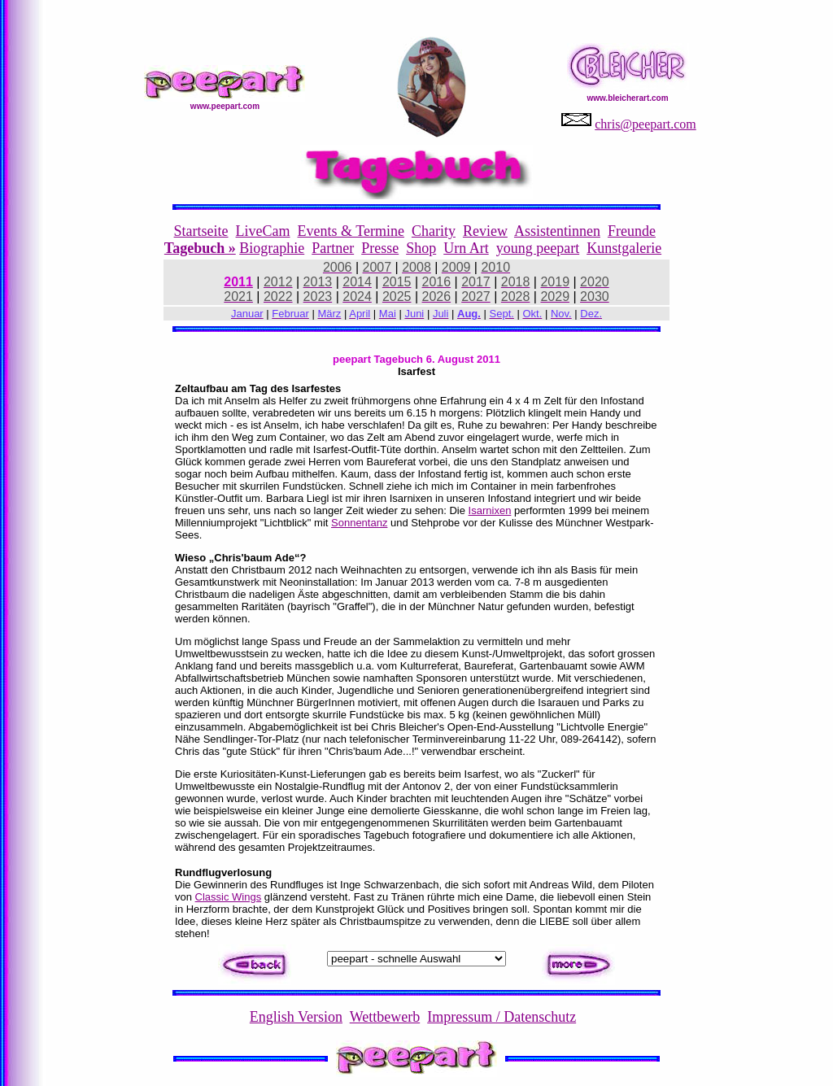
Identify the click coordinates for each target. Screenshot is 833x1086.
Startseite (201, 231)
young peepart (537, 248)
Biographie (271, 248)
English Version (296, 1017)
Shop (421, 248)
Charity (434, 231)
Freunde (632, 231)
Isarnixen (490, 510)
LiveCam (263, 231)
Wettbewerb (385, 1017)
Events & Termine (351, 231)
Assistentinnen (557, 231)
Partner (333, 248)
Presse (380, 248)
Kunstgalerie (624, 248)
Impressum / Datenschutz (501, 1017)
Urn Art (466, 248)
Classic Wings (228, 897)
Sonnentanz (359, 523)
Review (485, 231)
